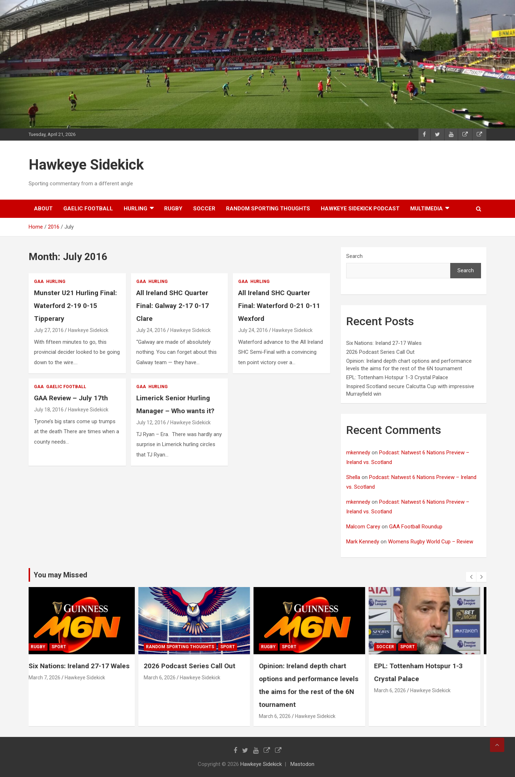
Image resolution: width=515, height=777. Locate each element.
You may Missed (60, 575)
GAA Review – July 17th (71, 398)
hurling (135, 208)
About (43, 208)
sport (64, 646)
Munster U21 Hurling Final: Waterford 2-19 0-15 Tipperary (75, 306)
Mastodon (302, 764)
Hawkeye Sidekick (86, 164)
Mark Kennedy (362, 541)
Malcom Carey (363, 526)
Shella (353, 477)
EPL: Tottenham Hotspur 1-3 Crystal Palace (397, 377)
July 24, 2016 (151, 330)
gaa (39, 281)
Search (354, 256)
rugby (173, 208)
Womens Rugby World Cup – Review (430, 541)
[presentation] (471, 577)
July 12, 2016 (151, 422)
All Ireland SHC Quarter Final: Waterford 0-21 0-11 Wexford (279, 306)
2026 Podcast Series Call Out (380, 352)
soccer (204, 208)
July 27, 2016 (49, 330)
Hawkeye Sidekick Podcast (360, 208)
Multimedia (426, 208)
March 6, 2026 (165, 677)
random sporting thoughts (268, 208)
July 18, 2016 (49, 409)
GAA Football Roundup (415, 526)
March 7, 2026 (50, 677)
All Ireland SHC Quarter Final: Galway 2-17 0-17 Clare (172, 306)
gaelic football (88, 208)
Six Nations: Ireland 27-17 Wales (384, 343)
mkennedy (358, 452)
